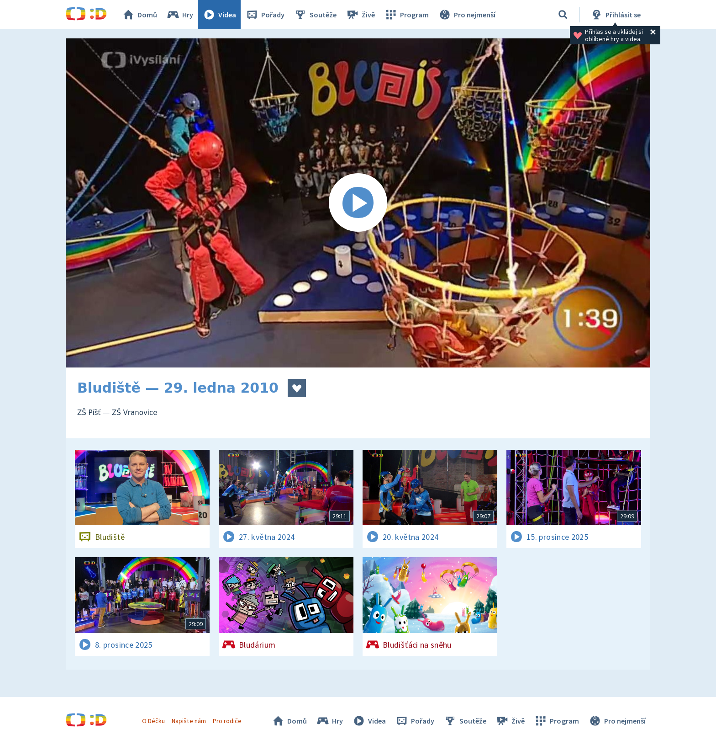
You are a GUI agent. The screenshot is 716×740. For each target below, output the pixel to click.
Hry (179, 14)
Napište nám (188, 721)
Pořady (264, 14)
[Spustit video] (358, 202)
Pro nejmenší (466, 14)
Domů (139, 14)
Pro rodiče (227, 721)
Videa (219, 14)
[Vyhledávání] (563, 14)
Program (406, 14)
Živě (360, 14)
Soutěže (315, 14)
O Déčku (153, 721)
